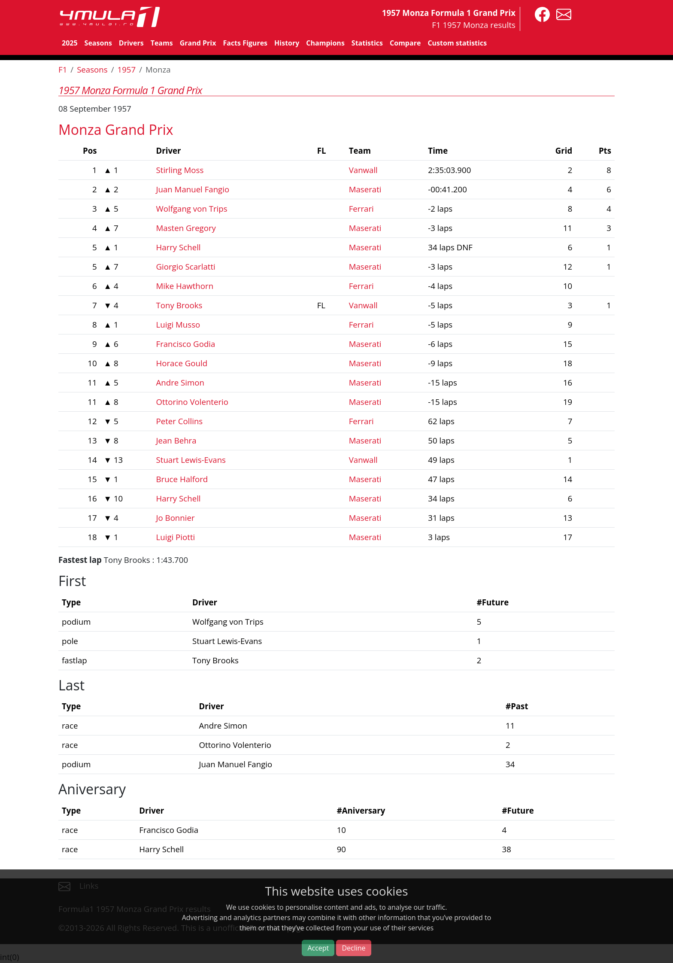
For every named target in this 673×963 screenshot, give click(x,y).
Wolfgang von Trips (191, 208)
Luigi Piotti (175, 537)
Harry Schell (178, 247)
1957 (127, 69)
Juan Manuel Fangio (193, 189)
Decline (353, 948)
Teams (162, 43)
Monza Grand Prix (115, 129)
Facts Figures (245, 43)
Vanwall (363, 169)
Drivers (131, 43)
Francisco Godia (185, 343)
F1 (62, 69)
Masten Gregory (186, 227)
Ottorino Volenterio (192, 401)
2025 (70, 43)
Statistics (367, 43)
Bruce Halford (182, 479)
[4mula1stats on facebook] (540, 13)
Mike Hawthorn (185, 285)
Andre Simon (180, 382)
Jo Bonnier (175, 517)
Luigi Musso (178, 324)
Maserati (365, 189)
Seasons (98, 43)
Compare (405, 43)
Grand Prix (198, 43)
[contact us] (561, 13)
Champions (325, 43)
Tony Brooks (179, 305)
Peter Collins (179, 421)
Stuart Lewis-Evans (191, 459)
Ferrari (361, 208)
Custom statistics (457, 43)
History (286, 43)
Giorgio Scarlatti (185, 266)
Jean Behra (176, 440)
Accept (318, 948)
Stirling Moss (180, 169)
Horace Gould (182, 363)
